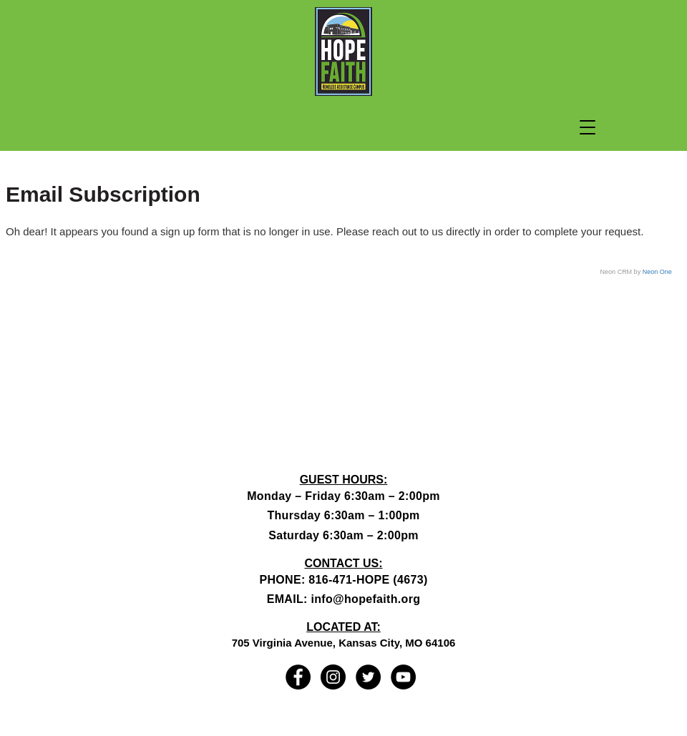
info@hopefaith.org (365, 599)
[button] (587, 127)
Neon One (657, 271)
